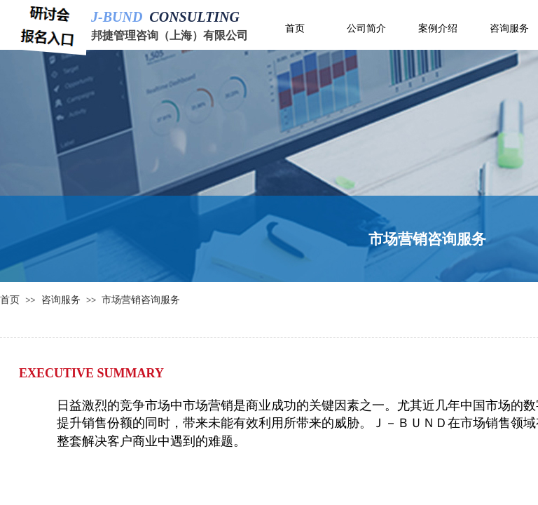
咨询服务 (61, 299)
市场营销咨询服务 (141, 299)
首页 (10, 299)
